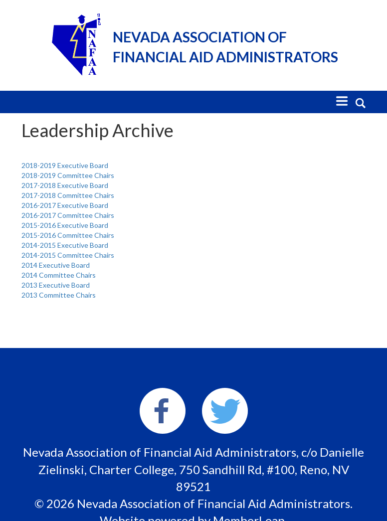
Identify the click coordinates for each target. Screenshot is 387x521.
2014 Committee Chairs (58, 275)
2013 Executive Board (55, 285)
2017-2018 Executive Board (64, 185)
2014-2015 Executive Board (64, 245)
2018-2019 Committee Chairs (67, 175)
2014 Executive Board (55, 265)
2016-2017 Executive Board (64, 205)
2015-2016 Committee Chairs (67, 235)
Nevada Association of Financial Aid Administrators (225, 46)
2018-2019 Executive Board (64, 165)
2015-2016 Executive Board (64, 225)
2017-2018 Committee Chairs (67, 195)
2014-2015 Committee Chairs (67, 255)
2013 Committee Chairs (58, 295)
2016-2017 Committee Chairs (67, 215)
